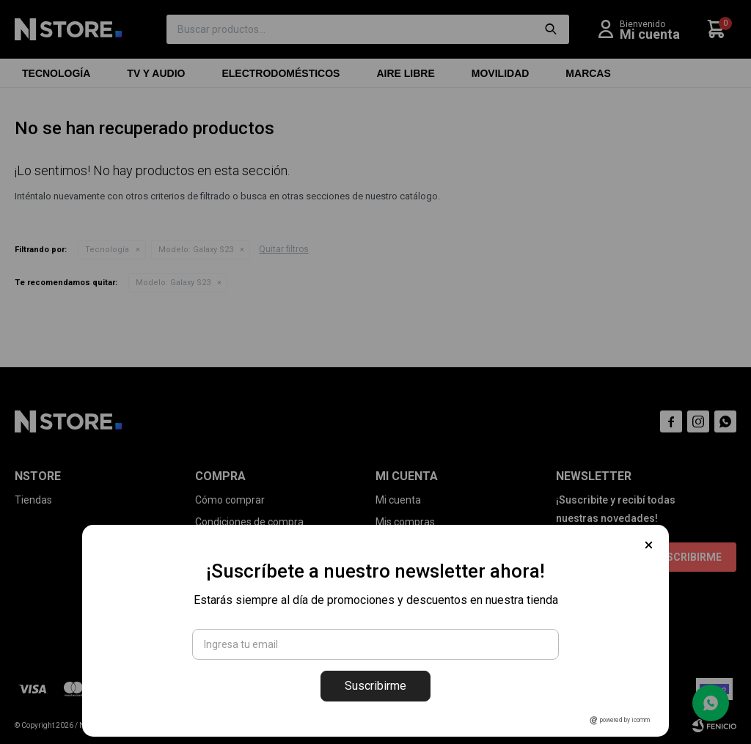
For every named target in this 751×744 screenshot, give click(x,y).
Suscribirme (375, 686)
